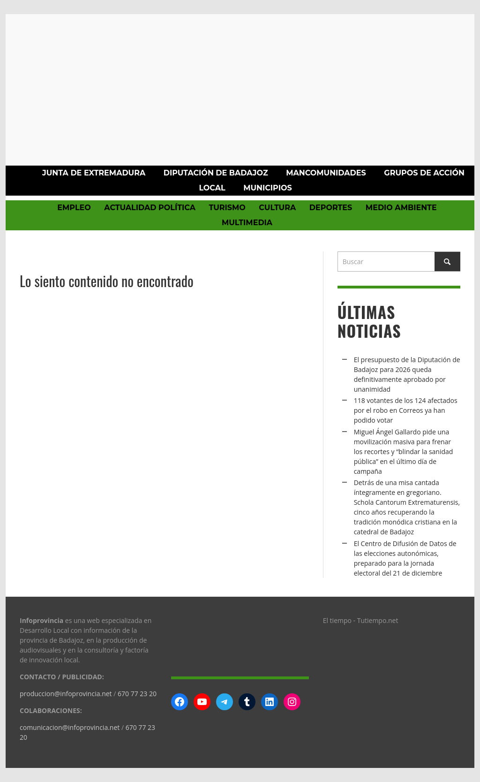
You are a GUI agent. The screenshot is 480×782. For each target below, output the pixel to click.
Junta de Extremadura (93, 172)
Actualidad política (149, 207)
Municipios (267, 187)
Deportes (330, 207)
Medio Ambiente (401, 207)
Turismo (227, 207)
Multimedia (247, 222)
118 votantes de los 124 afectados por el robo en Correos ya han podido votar (406, 410)
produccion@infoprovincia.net (66, 693)
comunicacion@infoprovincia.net (70, 727)
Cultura (277, 207)
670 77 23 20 (137, 693)
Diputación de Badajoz (216, 172)
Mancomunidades (326, 172)
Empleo (73, 207)
